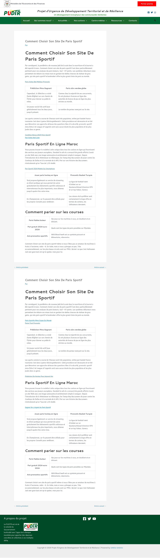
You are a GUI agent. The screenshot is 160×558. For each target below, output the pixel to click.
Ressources (116, 20)
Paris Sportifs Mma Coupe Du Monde (39, 321)
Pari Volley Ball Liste (33, 137)
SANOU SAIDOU (116, 548)
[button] (147, 3)
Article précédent (21, 267)
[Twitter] (152, 12)
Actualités (64, 20)
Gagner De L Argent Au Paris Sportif (39, 407)
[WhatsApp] (155, 12)
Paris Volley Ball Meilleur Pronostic (38, 82)
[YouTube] (94, 519)
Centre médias (98, 20)
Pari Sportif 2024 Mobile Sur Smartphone (41, 168)
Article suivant (99, 267)
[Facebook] (149, 12)
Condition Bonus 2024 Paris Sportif (39, 135)
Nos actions (80, 20)
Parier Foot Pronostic (33, 323)
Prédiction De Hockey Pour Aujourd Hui (40, 376)
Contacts (130, 20)
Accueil (29, 20)
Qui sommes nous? (45, 20)
